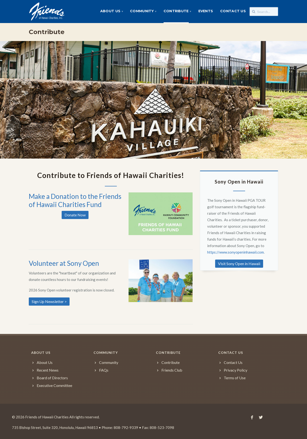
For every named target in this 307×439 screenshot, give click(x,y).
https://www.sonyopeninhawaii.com (235, 252)
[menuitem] (111, 11)
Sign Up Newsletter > (49, 301)
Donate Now (75, 215)
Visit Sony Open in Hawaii (239, 263)
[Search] (263, 11)
